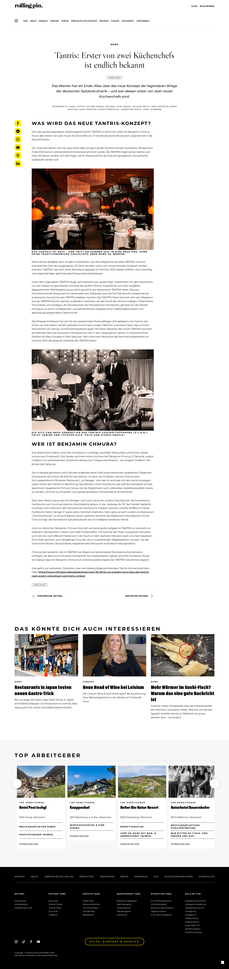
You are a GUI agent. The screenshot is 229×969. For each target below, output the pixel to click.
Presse (124, 876)
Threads (18, 155)
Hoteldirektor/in (124, 908)
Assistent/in (122, 915)
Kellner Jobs (88, 901)
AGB (156, 876)
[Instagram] (16, 941)
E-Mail (18, 147)
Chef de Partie (55, 908)
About (34, 876)
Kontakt (20, 876)
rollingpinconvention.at (195, 901)
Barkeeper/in (88, 915)
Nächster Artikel (139, 596)
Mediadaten (107, 876)
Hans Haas (114, 78)
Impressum (141, 876)
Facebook (18, 123)
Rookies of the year (193, 932)
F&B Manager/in (124, 911)
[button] (17, 783)
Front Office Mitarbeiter (161, 901)
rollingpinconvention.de (195, 904)
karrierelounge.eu (193, 929)
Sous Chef (53, 911)
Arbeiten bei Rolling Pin (58, 876)
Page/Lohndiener (158, 911)
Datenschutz (206, 876)
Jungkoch (53, 915)
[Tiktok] (23, 941)
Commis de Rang (90, 908)
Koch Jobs (53, 901)
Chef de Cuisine (55, 904)
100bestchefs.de (192, 922)
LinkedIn (18, 163)
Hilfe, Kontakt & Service (114, 941)
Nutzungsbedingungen (178, 876)
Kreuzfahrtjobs (21, 904)
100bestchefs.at (192, 918)
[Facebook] (31, 941)
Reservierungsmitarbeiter (162, 908)
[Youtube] (38, 941)
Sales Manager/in (124, 904)
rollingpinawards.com (194, 908)
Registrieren (207, 6)
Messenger (18, 131)
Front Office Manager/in (161, 915)
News (115, 44)
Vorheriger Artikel (47, 596)
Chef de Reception (159, 904)
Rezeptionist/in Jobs (23, 908)
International (20, 901)
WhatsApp (18, 139)
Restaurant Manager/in (127, 901)
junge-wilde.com (192, 925)
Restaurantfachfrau (91, 904)
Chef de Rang (89, 911)
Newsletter (86, 876)
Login (194, 6)
